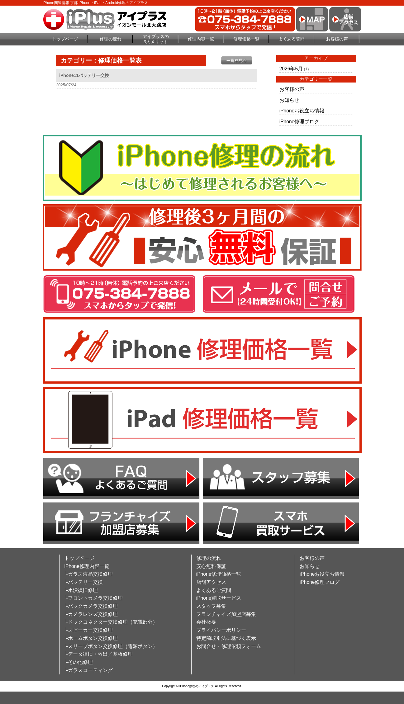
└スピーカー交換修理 (88, 630)
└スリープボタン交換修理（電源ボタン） (111, 646)
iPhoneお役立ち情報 (302, 110)
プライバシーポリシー (221, 630)
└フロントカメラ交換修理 (93, 598)
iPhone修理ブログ (299, 121)
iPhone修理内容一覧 (87, 566)
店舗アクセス (211, 582)
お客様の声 (337, 38)
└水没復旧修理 (81, 590)
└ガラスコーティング (88, 670)
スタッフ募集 (211, 606)
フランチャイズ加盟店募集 (226, 614)
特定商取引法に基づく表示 (226, 638)
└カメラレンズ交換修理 (91, 614)
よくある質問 (291, 38)
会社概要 (206, 622)
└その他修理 (78, 662)
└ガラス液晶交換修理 (88, 574)
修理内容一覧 (201, 38)
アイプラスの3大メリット (156, 39)
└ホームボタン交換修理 (91, 638)
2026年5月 (291, 68)
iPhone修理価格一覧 (218, 574)
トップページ (65, 38)
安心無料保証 (211, 566)
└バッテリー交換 (83, 582)
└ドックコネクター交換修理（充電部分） (111, 622)
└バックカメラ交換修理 (91, 606)
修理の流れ (110, 38)
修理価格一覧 (246, 38)
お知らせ (289, 100)
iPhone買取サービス (218, 598)
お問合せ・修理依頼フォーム (228, 646)
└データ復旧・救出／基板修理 (98, 654)
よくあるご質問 (213, 590)
